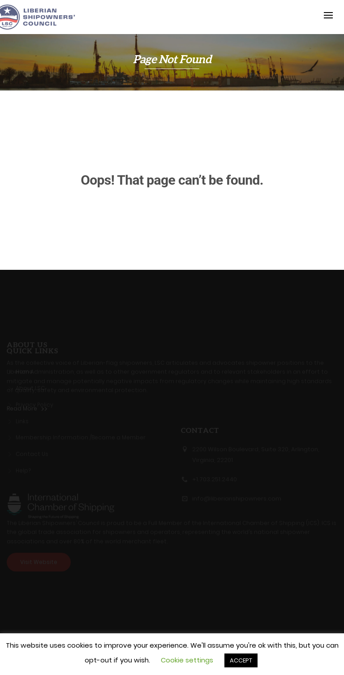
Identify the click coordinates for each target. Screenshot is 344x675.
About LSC (30, 385)
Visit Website (38, 559)
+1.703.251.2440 (214, 481)
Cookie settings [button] (187, 660)
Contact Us (32, 452)
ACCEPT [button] (241, 660)
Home (24, 369)
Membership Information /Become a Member (81, 435)
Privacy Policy (34, 402)
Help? (23, 468)
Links (22, 419)
